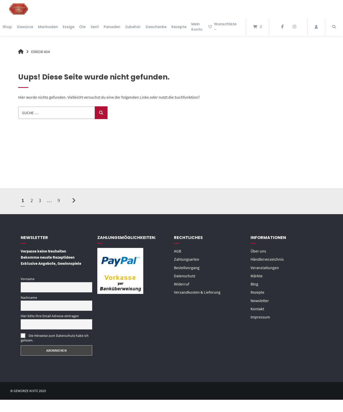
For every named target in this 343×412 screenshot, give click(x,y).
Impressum (260, 316)
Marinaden (48, 26)
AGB (177, 251)
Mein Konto (197, 26)
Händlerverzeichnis (267, 259)
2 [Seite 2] (31, 200)
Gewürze (25, 26)
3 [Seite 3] (40, 200)
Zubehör (133, 26)
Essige (68, 26)
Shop (7, 26)
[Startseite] (18, 9)
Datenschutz (184, 275)
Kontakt (257, 308)
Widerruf (181, 283)
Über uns (258, 251)
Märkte (257, 275)
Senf (95, 26)
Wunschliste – (222, 26)
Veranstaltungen (265, 267)
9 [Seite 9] (58, 200)
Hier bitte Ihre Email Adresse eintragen (50, 316)
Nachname (29, 297)
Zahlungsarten (186, 259)
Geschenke (156, 26)
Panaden (112, 26)
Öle (82, 26)
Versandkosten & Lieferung (197, 291)
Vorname (27, 279)
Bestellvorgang (186, 267)
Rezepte (178, 26)
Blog (254, 283)
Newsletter (260, 300)
